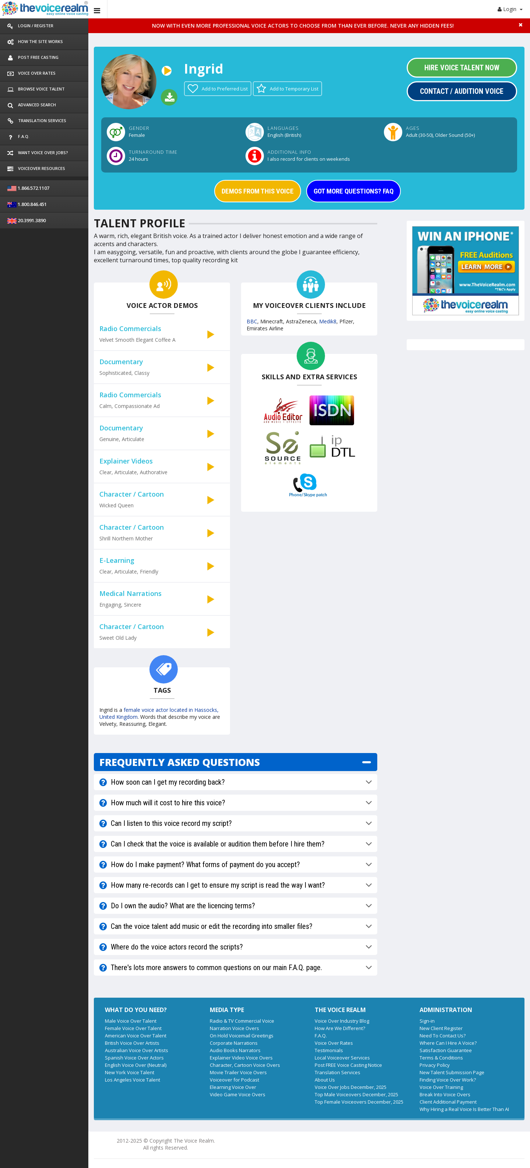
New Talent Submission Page (452, 1072)
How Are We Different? (340, 1028)
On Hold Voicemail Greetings (241, 1035)
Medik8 (327, 321)
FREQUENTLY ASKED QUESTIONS (179, 762)
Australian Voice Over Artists (136, 1050)
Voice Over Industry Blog (342, 1021)
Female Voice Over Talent (133, 1028)
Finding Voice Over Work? (448, 1079)
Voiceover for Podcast (234, 1079)
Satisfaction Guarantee (446, 1050)
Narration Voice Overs (234, 1028)
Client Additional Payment (448, 1101)
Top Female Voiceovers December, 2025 (359, 1101)
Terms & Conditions (441, 1057)
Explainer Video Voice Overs (241, 1057)
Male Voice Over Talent (130, 1021)
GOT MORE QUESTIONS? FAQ (353, 191)
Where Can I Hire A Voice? (448, 1043)
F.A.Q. (321, 1035)
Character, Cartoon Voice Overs (245, 1065)
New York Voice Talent (129, 1072)
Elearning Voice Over (233, 1087)
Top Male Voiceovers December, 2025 (356, 1094)
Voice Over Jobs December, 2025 (350, 1087)
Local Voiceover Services (342, 1057)
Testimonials (329, 1050)
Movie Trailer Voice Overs (238, 1072)
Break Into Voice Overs (445, 1094)
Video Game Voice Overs (237, 1094)
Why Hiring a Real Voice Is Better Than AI (464, 1109)
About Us (325, 1079)
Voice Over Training (441, 1087)
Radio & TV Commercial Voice (242, 1021)
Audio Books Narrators (235, 1050)
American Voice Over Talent (135, 1035)
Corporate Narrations (234, 1043)
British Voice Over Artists (132, 1043)
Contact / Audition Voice (462, 91)
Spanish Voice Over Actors (134, 1057)
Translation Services (337, 1072)
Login (510, 9)
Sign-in (427, 1021)
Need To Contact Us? (443, 1035)
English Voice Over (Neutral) (135, 1065)
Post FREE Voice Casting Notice (348, 1065)
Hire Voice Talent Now (461, 67)
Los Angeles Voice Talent (132, 1079)
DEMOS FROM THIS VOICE (258, 191)
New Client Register (441, 1028)
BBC (252, 321)
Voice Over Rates (334, 1043)
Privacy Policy (435, 1065)
